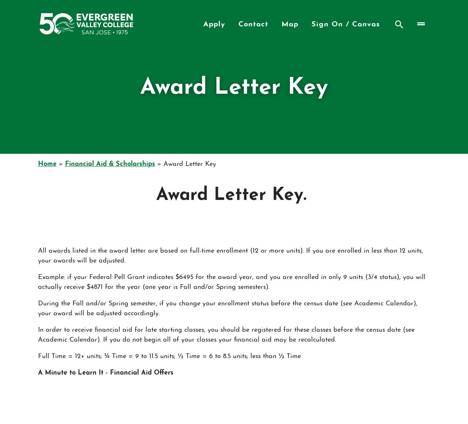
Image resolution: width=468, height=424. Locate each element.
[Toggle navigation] (420, 23)
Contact (253, 24)
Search (399, 24)
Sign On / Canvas (346, 24)
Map (290, 24)
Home (47, 164)
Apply (214, 24)
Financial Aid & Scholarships (110, 164)
